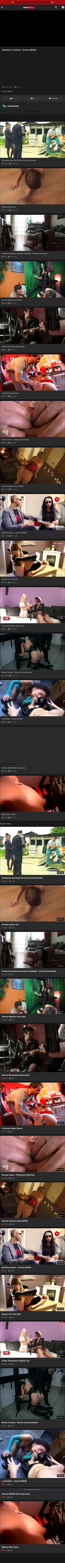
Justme (9, 91)
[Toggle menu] (2, 7)
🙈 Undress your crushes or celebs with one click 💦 (32, 2)
